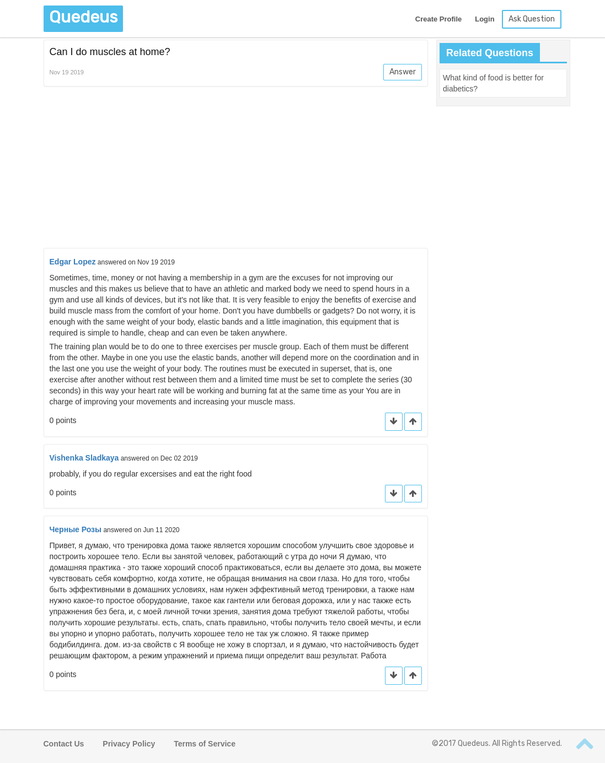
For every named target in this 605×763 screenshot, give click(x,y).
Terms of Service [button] (204, 743)
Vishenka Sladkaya (84, 457)
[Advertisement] (236, 169)
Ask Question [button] (531, 19)
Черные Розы (76, 529)
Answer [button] (402, 72)
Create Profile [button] (438, 19)
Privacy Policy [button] (129, 743)
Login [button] (484, 19)
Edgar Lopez (73, 261)
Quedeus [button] (83, 17)
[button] (413, 422)
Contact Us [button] (64, 743)
